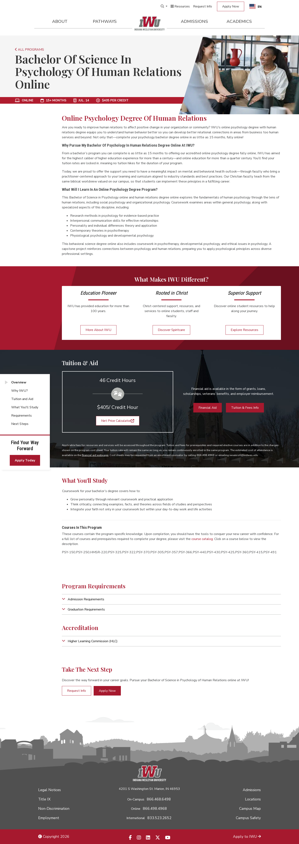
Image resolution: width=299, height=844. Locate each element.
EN (255, 6)
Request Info (202, 6)
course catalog (202, 539)
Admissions (194, 21)
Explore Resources (244, 330)
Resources (180, 6)
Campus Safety (248, 817)
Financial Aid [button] (208, 407)
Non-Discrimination (53, 808)
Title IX (44, 799)
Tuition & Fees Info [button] (245, 407)
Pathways (105, 21)
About (59, 21)
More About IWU (98, 330)
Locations (253, 799)
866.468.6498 (159, 799)
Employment (48, 817)
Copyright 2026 (53, 836)
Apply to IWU (247, 836)
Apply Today (25, 460)
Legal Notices (49, 789)
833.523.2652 (159, 817)
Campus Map (250, 808)
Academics (239, 21)
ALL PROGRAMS (29, 49)
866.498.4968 (155, 808)
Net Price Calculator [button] (117, 420)
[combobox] (255, 6)
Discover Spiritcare (171, 330)
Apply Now (230, 6)
